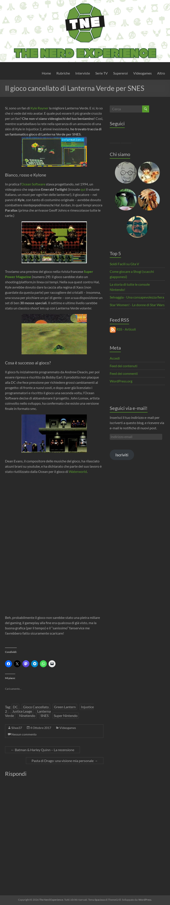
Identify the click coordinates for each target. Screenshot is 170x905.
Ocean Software (33, 184)
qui (83, 189)
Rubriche (63, 73)
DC (15, 707)
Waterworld (78, 471)
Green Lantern (65, 707)
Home (46, 73)
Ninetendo (27, 715)
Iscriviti (121, 454)
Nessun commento (24, 734)
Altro (161, 73)
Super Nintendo (65, 715)
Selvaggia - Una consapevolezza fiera (137, 297)
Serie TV (101, 73)
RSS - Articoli (123, 329)
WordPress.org (121, 381)
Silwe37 (16, 728)
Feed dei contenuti (123, 366)
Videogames (142, 73)
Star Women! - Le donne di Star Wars (137, 305)
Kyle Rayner (39, 108)
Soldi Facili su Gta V (124, 264)
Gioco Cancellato (36, 707)
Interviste (82, 73)
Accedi (115, 358)
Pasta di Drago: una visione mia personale (65, 761)
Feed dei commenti (124, 373)
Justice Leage (22, 711)
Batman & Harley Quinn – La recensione (42, 750)
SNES (44, 715)
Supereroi (120, 73)
